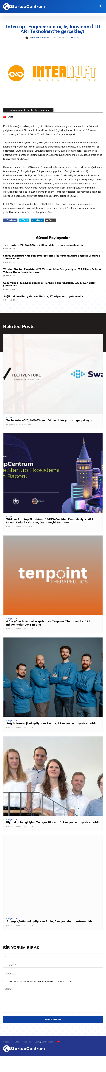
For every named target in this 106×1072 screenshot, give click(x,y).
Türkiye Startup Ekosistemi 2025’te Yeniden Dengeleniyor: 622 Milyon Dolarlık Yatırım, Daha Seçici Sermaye (52, 270)
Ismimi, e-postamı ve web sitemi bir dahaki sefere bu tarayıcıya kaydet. (40, 981)
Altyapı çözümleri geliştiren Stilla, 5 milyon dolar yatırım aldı (49, 921)
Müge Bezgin (11, 425)
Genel (9, 418)
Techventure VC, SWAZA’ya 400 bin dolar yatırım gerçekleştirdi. (43, 244)
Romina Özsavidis (40, 38)
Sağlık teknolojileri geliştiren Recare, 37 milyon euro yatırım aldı (43, 296)
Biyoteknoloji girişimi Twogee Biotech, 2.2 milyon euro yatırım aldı (52, 822)
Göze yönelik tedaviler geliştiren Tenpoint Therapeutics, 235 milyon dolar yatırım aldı (49, 284)
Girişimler (11, 619)
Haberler (74, 38)
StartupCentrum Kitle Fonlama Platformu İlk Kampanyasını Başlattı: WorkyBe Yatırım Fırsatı (51, 257)
